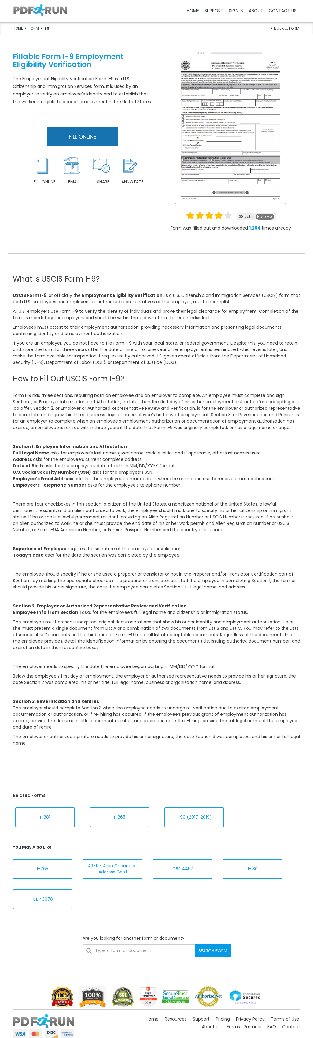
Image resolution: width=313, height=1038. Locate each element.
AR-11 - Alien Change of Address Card (112, 869)
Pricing (223, 1019)
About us (211, 1027)
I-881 (45, 817)
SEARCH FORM (212, 951)
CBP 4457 (182, 869)
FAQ (271, 1027)
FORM (34, 28)
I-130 (253, 869)
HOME (193, 11)
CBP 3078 (43, 899)
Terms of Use (285, 1019)
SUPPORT (213, 11)
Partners (252, 1027)
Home (152, 1019)
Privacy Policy (250, 1019)
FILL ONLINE (82, 136)
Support (201, 1019)
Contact (291, 1027)
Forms (233, 1027)
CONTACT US (282, 11)
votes (256, 217)
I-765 (42, 869)
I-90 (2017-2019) (194, 817)
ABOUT (256, 11)
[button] (156, 10)
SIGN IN (236, 11)
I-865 (119, 817)
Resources (176, 1019)
